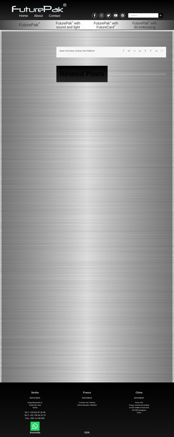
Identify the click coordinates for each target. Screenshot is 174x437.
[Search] (160, 15)
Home (23, 16)
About (38, 16)
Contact (54, 16)
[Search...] (143, 15)
